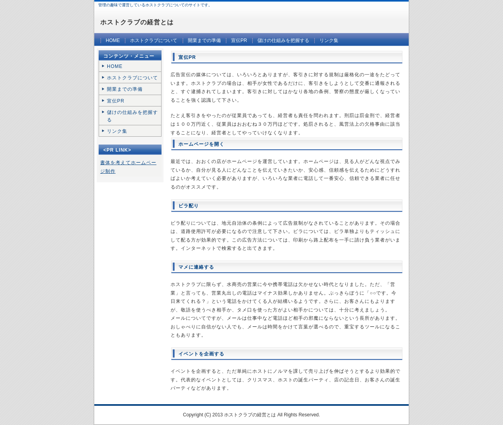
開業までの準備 (204, 40)
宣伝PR (239, 40)
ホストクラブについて (153, 40)
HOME (113, 40)
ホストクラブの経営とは (137, 22)
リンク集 (328, 40)
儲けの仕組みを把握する (283, 40)
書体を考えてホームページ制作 (128, 167)
